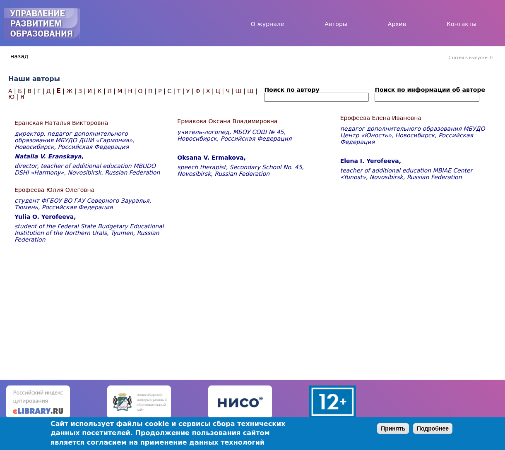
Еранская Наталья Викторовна (61, 123)
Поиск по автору (291, 90)
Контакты (461, 24)
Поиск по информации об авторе (430, 90)
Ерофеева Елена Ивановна (380, 118)
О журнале (267, 24)
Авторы (336, 24)
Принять (393, 428)
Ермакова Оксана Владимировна (227, 121)
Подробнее (433, 428)
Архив (397, 24)
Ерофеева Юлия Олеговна (54, 190)
